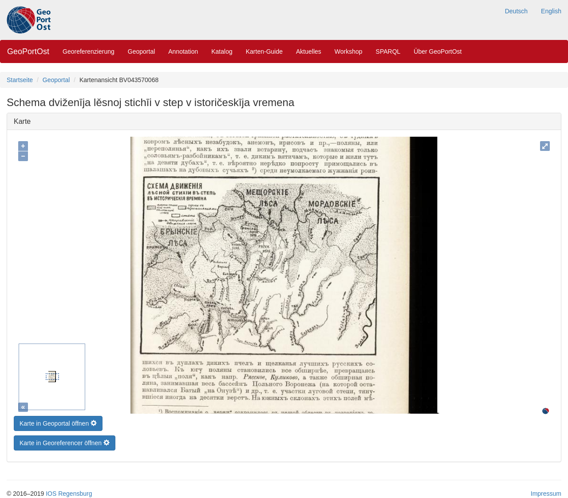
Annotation (183, 51)
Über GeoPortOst (438, 51)
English (551, 11)
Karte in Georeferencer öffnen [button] (65, 440)
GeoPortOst (28, 51)
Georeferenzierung (88, 51)
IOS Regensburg (69, 491)
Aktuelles (308, 51)
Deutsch (516, 11)
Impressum (546, 491)
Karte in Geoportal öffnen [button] (58, 421)
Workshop (349, 51)
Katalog (221, 51)
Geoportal (141, 51)
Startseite (20, 79)
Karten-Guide (264, 51)
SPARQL (388, 51)
